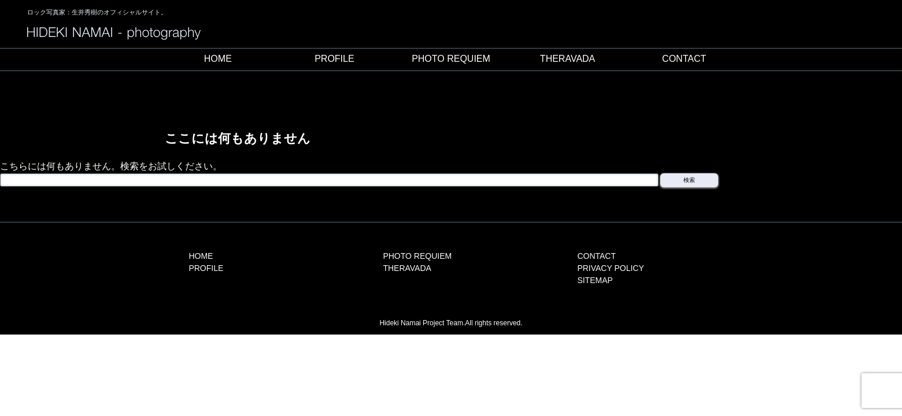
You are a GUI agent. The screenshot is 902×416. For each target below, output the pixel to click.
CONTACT (684, 59)
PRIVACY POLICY (610, 268)
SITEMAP (594, 280)
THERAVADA (567, 59)
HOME (218, 59)
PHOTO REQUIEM (451, 59)
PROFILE (334, 59)
